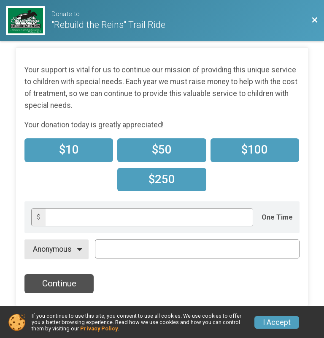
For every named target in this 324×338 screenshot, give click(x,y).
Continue (59, 283)
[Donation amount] (149, 217)
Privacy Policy (99, 328)
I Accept (277, 322)
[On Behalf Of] (56, 249)
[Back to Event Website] (314, 20)
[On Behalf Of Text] (197, 248)
